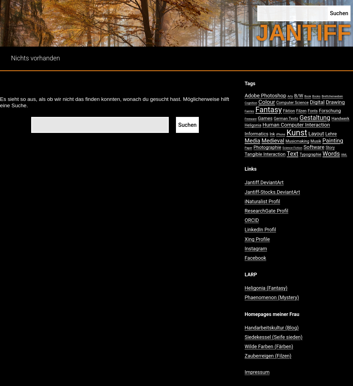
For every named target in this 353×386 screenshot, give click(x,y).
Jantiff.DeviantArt (264, 182)
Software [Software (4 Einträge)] (314, 147)
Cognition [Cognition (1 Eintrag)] (251, 103)
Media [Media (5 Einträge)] (252, 140)
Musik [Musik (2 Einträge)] (316, 141)
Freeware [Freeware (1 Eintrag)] (251, 119)
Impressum (257, 372)
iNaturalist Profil (262, 201)
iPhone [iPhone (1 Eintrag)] (280, 134)
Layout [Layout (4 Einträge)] (316, 133)
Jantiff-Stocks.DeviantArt (272, 192)
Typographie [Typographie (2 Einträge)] (310, 154)
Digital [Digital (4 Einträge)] (317, 102)
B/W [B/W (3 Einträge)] (298, 95)
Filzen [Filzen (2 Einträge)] (301, 111)
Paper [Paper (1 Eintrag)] (248, 148)
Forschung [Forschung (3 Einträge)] (330, 110)
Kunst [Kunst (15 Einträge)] (297, 132)
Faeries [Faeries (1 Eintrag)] (249, 111)
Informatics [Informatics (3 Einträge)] (256, 133)
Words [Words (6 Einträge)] (331, 153)
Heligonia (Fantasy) (266, 288)
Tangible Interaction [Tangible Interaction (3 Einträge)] (265, 154)
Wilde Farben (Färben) (269, 346)
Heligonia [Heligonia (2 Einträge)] (253, 125)
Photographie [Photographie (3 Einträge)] (267, 147)
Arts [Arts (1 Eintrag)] (290, 96)
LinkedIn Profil (260, 229)
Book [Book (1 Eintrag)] (307, 96)
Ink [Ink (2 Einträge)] (272, 134)
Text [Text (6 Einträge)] (292, 153)
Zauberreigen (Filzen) (268, 356)
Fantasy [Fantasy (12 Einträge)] (268, 109)
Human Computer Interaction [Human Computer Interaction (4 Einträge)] (296, 125)
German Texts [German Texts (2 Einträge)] (286, 118)
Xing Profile (257, 239)
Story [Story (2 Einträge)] (330, 147)
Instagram (256, 248)
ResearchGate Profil (266, 211)
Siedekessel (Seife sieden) (274, 337)
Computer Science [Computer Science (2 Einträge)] (292, 102)
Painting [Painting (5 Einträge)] (332, 140)
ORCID (252, 220)
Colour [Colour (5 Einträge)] (266, 102)
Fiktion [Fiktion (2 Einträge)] (289, 111)
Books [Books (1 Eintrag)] (316, 96)
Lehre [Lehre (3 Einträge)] (331, 133)
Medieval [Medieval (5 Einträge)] (272, 140)
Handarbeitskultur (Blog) (272, 328)
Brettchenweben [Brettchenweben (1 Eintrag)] (332, 96)
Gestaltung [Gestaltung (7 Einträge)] (314, 118)
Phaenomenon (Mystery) (272, 297)
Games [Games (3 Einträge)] (265, 118)
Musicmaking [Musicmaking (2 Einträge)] (297, 141)
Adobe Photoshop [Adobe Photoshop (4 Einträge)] (265, 95)
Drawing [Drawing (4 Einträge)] (335, 102)
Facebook (255, 258)
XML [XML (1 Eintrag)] (344, 155)
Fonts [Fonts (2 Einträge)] (313, 111)
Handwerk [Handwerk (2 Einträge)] (340, 118)
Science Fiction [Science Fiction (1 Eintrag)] (292, 148)
